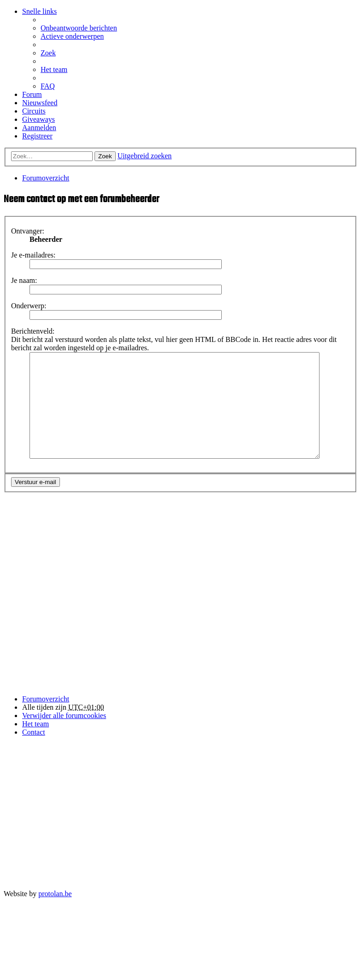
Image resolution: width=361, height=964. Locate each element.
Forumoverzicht (45, 720)
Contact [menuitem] (33, 753)
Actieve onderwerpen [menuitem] (72, 36)
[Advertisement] (97, 610)
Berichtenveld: (32, 331)
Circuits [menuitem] (34, 111)
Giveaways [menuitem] (38, 119)
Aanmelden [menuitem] (39, 128)
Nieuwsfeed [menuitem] (39, 103)
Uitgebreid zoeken (145, 156)
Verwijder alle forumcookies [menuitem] (64, 736)
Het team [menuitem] (54, 69)
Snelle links (39, 11)
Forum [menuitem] (32, 94)
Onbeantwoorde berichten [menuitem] (79, 28)
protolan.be (54, 914)
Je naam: (24, 280)
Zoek (105, 156)
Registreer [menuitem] (37, 136)
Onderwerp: (28, 306)
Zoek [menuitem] (48, 53)
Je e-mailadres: (33, 255)
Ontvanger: (27, 231)
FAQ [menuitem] (48, 86)
